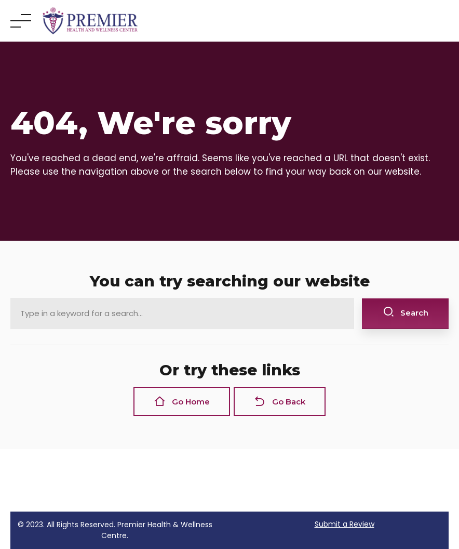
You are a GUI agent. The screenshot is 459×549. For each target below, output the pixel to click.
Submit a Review (344, 524)
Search (405, 312)
